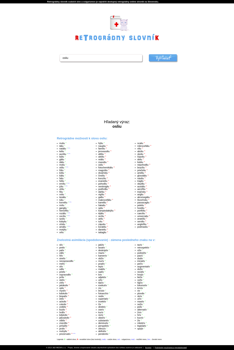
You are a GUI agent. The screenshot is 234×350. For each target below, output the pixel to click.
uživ (100, 280)
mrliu (61, 205)
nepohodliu (143, 164)
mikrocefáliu (143, 146)
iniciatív (141, 261)
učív (139, 299)
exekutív (102, 285)
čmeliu (101, 175)
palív (61, 250)
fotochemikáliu (105, 167)
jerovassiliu (104, 151)
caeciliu (141, 213)
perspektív (103, 326)
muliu (62, 143)
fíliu (61, 191)
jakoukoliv (64, 317)
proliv (62, 328)
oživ (139, 250)
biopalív (63, 296)
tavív (139, 245)
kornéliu (63, 202)
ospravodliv (65, 274)
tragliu (140, 181)
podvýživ (141, 253)
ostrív (101, 309)
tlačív (101, 282)
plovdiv (140, 293)
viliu (139, 148)
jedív (139, 307)
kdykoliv (63, 315)
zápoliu (101, 224)
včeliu (62, 224)
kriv (100, 274)
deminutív (103, 323)
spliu (100, 208)
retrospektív (143, 247)
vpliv (61, 288)
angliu (140, 194)
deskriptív (103, 250)
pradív (101, 263)
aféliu (101, 154)
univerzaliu (142, 216)
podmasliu (142, 227)
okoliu (140, 154)
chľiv (61, 282)
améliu (140, 173)
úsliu (100, 164)
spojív (140, 328)
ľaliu (61, 178)
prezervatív (65, 334)
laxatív (101, 247)
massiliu (102, 162)
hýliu (100, 143)
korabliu (102, 227)
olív (61, 266)
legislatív (141, 326)
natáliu (62, 148)
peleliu (140, 205)
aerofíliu (141, 189)
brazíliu (141, 167)
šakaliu (101, 205)
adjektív (102, 277)
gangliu (63, 208)
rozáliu (62, 213)
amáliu (62, 227)
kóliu (61, 173)
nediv (101, 296)
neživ (140, 304)
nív (99, 288)
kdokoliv (63, 293)
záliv (61, 253)
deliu (139, 159)
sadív (101, 272)
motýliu (62, 229)
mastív (140, 301)
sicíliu (101, 216)
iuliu (100, 221)
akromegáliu (143, 197)
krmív (140, 288)
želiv (61, 299)
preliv (62, 247)
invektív (102, 301)
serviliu (140, 221)
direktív (102, 307)
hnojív (140, 274)
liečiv (139, 277)
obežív (101, 317)
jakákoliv (63, 285)
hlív (61, 255)
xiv (138, 290)
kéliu (61, 151)
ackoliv (62, 301)
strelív (62, 258)
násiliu (140, 178)
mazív (101, 253)
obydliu (140, 183)
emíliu (62, 183)
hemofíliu (64, 210)
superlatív (103, 299)
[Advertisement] (117, 95)
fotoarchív (103, 293)
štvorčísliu (142, 199)
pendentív (103, 334)
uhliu (61, 189)
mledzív (141, 323)
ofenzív (102, 328)
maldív (101, 269)
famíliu (101, 148)
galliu (101, 197)
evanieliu (102, 181)
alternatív (142, 309)
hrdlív (62, 312)
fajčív (140, 282)
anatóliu (141, 218)
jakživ (101, 245)
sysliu (62, 218)
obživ (101, 258)
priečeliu (141, 170)
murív (101, 261)
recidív (140, 272)
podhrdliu (103, 189)
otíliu (61, 167)
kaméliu (102, 202)
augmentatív (143, 266)
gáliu (61, 159)
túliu (61, 199)
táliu (61, 146)
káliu (61, 175)
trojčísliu (141, 191)
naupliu (102, 146)
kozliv (62, 309)
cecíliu (62, 216)
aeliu (100, 218)
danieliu (102, 229)
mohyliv (63, 331)
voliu (61, 194)
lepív (100, 266)
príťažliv (63, 326)
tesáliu (62, 197)
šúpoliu (140, 156)
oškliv (62, 320)
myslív (62, 290)
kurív (100, 312)
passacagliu (143, 202)
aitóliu (101, 156)
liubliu (140, 162)
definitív (102, 331)
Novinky (148, 348)
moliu (62, 164)
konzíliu (102, 178)
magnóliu (103, 170)
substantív (103, 320)
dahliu (101, 191)
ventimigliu (103, 186)
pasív (140, 255)
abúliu (140, 151)
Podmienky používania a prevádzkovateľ (171, 348)
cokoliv (62, 304)
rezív (100, 315)
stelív (62, 280)
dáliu (61, 162)
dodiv (140, 258)
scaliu (140, 143)
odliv (61, 269)
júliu (61, 186)
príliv (61, 277)
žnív (139, 312)
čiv (99, 304)
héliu (61, 181)
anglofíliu (141, 224)
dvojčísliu (103, 173)
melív (62, 263)
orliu (61, 232)
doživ (140, 269)
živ (138, 320)
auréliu (62, 154)
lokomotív (142, 285)
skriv (139, 296)
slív (61, 245)
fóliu (61, 170)
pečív (140, 263)
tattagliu (102, 232)
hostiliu (140, 208)
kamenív (102, 255)
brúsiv (101, 290)
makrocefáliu (104, 199)
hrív (139, 315)
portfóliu (141, 210)
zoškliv (62, 307)
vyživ (139, 280)
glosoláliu (142, 175)
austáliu (141, 186)
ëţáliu (101, 213)
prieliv (62, 272)
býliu (61, 156)
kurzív (140, 317)
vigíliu (101, 194)
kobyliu (62, 221)
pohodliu (102, 183)
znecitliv (63, 323)
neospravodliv (66, 261)
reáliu (101, 159)
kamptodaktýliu (105, 210)
